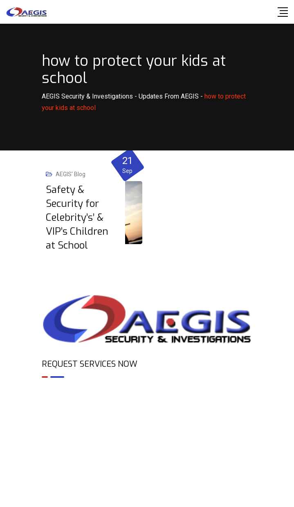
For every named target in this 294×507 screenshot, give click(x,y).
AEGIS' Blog (70, 174)
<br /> (147, 419)
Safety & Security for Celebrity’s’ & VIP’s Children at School (77, 217)
